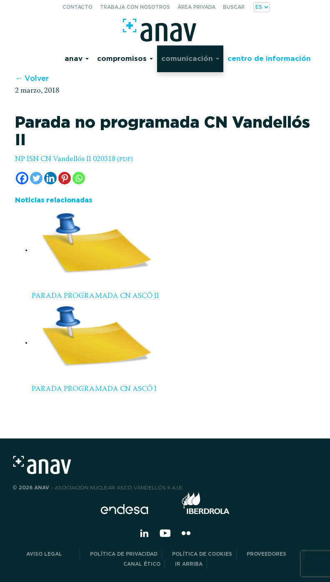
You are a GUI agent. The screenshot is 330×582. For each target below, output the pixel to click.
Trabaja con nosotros (135, 7)
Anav (77, 58)
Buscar (234, 7)
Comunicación (190, 58)
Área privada (196, 7)
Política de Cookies (202, 554)
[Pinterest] (64, 178)
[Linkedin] (50, 178)
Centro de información (269, 58)
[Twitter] (36, 178)
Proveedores (273, 554)
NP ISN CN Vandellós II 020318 (74, 159)
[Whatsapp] (78, 178)
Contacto (77, 7)
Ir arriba (188, 564)
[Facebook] (22, 178)
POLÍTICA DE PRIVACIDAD (124, 554)
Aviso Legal (50, 554)
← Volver (32, 78)
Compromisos (125, 58)
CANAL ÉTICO (141, 564)
